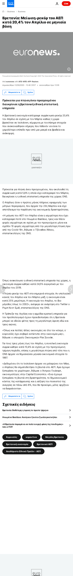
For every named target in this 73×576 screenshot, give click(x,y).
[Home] (3, 11)
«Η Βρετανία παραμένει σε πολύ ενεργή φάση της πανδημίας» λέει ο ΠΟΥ (32, 425)
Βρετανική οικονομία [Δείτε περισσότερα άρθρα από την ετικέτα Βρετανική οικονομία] (17, 444)
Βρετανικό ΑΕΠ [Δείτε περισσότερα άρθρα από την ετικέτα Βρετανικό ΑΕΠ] (45, 444)
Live (66, 3)
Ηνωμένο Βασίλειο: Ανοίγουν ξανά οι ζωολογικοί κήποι (29, 417)
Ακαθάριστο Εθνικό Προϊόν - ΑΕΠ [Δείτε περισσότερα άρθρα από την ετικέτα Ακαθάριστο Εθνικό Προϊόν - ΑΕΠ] (23, 451)
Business (11, 11)
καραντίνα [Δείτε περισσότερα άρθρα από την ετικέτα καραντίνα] (31, 437)
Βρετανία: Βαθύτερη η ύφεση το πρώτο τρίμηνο (25, 410)
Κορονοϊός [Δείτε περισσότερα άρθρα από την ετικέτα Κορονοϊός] (11, 437)
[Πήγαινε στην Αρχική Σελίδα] (10, 3)
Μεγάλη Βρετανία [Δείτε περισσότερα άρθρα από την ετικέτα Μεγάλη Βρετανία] (54, 437)
